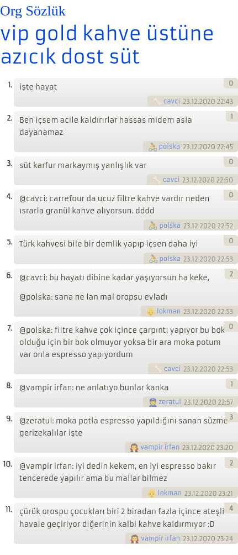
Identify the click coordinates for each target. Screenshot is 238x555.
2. (9, 118)
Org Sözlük (33, 11)
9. (9, 418)
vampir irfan (159, 447)
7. (9, 328)
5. (9, 242)
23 (186, 102)
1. (10, 85)
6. (9, 275)
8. (9, 385)
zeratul (170, 402)
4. (9, 196)
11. (9, 509)
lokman (169, 311)
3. (9, 163)
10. (7, 464)
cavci (171, 101)
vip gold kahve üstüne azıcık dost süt (107, 45)
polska (170, 146)
